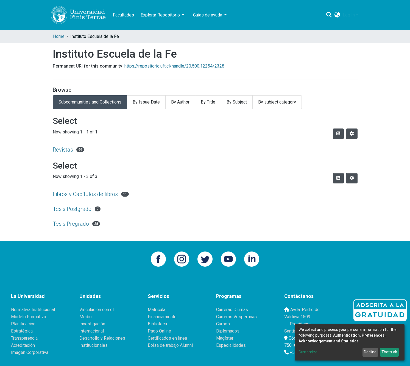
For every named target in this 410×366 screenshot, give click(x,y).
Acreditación (23, 345)
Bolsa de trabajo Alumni (170, 345)
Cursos (223, 323)
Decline (370, 352)
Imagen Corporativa (29, 352)
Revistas (63, 149)
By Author (180, 102)
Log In (349, 15)
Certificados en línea (167, 338)
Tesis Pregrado (71, 223)
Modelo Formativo (28, 316)
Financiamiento (162, 316)
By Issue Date (146, 102)
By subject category (277, 102)
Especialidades (231, 345)
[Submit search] (329, 15)
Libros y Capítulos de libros (85, 194)
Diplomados (227, 331)
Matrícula (156, 309)
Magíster (224, 338)
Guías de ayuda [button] (208, 15)
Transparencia (24, 338)
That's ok (389, 352)
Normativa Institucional (33, 309)
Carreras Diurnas (232, 309)
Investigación (92, 323)
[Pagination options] (352, 133)
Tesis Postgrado (72, 209)
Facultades (123, 15)
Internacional (91, 331)
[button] (337, 15)
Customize (308, 352)
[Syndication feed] (338, 133)
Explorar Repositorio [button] (161, 15)
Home (59, 36)
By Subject (237, 102)
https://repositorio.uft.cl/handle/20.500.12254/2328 (174, 66)
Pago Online (159, 331)
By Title (208, 102)
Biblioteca (157, 323)
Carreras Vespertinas (236, 316)
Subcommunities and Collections (89, 102)
